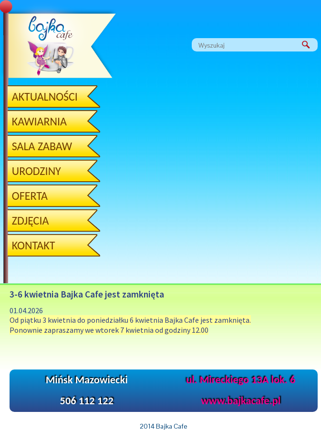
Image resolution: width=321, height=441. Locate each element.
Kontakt (33, 245)
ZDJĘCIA (30, 220)
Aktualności (45, 96)
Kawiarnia (39, 121)
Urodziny (36, 171)
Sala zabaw (42, 146)
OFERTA (30, 196)
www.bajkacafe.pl (240, 400)
